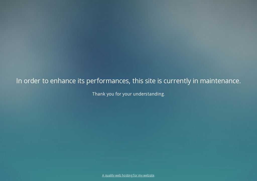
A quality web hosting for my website (128, 175)
